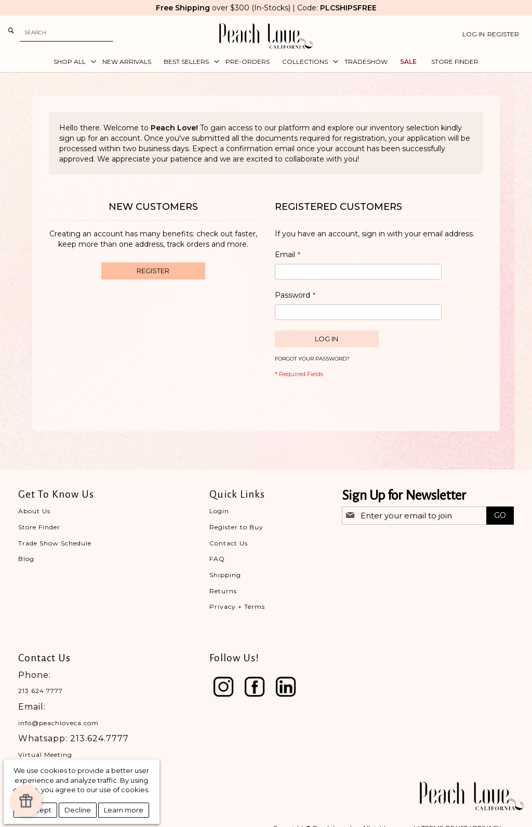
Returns (223, 591)
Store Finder (39, 527)
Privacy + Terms (237, 606)
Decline (77, 810)
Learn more (123, 810)
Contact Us (228, 543)
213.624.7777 (40, 691)
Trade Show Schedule (54, 543)
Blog (26, 559)
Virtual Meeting (45, 754)
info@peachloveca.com (58, 723)
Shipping (225, 575)
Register (503, 34)
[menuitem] (71, 62)
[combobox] (66, 32)
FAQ (217, 559)
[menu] (266, 62)
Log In (473, 34)
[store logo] (266, 36)
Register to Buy (236, 527)
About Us (34, 511)
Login (219, 511)
